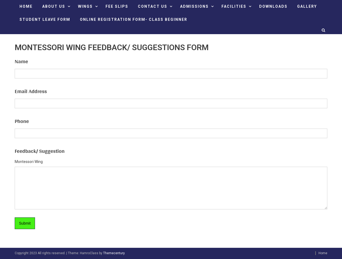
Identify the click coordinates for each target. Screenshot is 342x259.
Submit (25, 223)
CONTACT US (152, 6)
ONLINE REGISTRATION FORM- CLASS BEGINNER (133, 19)
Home (322, 253)
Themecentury (114, 253)
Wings (85, 6)
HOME (26, 6)
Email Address (31, 91)
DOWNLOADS (273, 6)
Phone (22, 121)
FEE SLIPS (117, 6)
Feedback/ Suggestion (40, 151)
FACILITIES (233, 6)
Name (21, 61)
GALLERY (307, 6)
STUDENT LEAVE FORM (45, 19)
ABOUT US (53, 6)
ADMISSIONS (194, 6)
